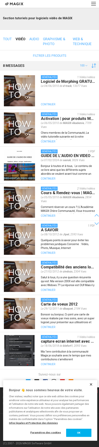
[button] (84, 65)
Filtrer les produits (49, 56)
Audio (34, 39)
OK (78, 432)
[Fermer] (91, 384)
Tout (7, 39)
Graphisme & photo (54, 41)
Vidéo (20, 39)
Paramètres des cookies (45, 432)
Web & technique (82, 41)
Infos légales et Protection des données (33, 423)
